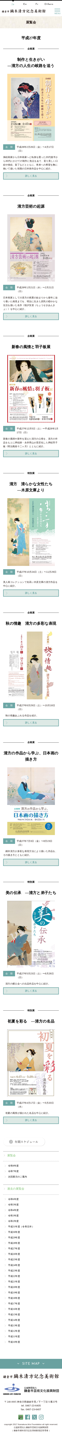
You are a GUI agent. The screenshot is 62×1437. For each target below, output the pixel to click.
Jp (13, 4)
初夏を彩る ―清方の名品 (31, 1021)
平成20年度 (14, 1287)
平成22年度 (14, 1276)
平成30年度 (14, 1232)
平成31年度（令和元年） (21, 1226)
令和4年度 (13, 1210)
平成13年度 (14, 1325)
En (25, 4)
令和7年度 (13, 1171)
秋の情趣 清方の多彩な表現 (31, 623)
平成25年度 (14, 1259)
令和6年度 (13, 1199)
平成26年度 (14, 1254)
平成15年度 (14, 1314)
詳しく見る (31, 176)
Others (48, 4)
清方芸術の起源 (30, 206)
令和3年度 (13, 1215)
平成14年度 (14, 1320)
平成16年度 (14, 1309)
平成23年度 (14, 1270)
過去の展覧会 (15, 1188)
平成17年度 (14, 1303)
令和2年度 (13, 1221)
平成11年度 (14, 1336)
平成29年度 (14, 1237)
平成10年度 (14, 1342)
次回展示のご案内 (17, 1176)
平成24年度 (14, 1265)
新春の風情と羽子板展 (31, 347)
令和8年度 (13, 1165)
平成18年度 (14, 1298)
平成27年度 (14, 1248)
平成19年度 (14, 1292)
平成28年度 (14, 1243)
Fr (37, 4)
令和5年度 (13, 1204)
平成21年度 (14, 1281)
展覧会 (11, 1155)
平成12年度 (14, 1331)
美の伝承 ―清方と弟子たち (31, 893)
